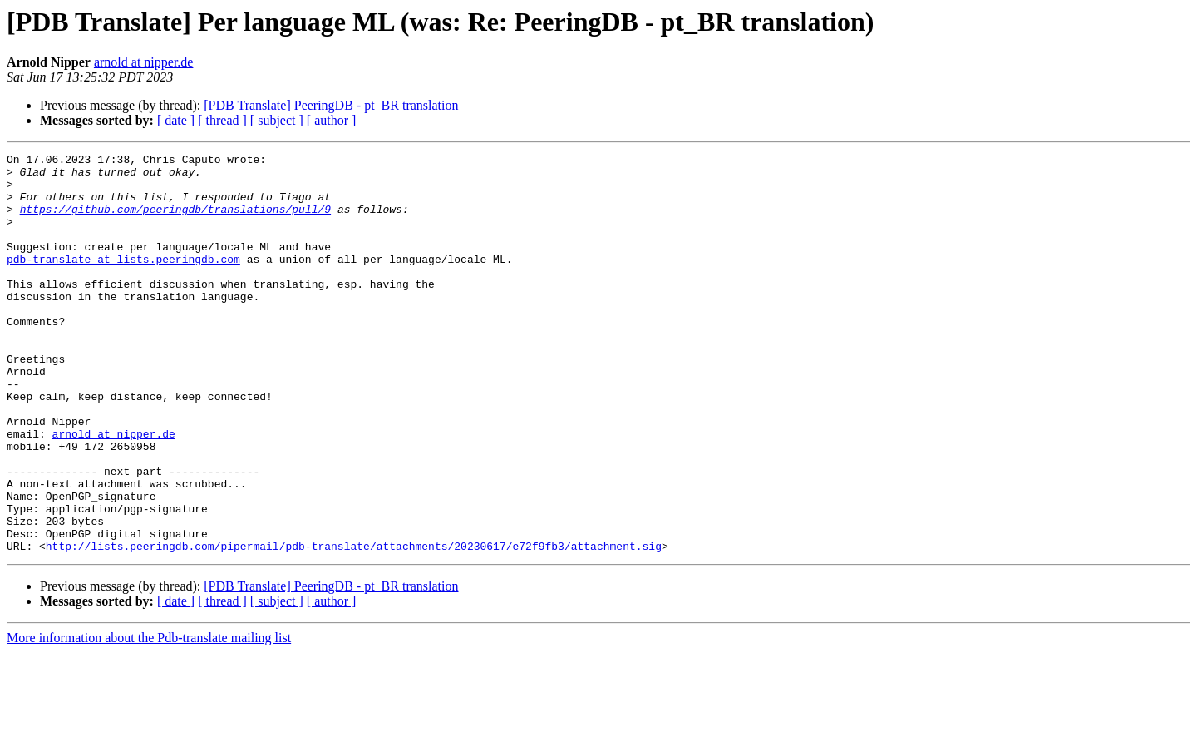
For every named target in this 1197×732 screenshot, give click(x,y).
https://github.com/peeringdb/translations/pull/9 (175, 221)
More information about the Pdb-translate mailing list (149, 717)
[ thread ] (222, 120)
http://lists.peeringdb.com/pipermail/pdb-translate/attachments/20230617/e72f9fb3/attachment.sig (354, 625)
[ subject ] (276, 120)
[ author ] (332, 120)
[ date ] (176, 120)
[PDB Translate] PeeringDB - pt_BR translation (331, 105)
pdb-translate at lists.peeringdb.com (123, 281)
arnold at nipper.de (144, 62)
